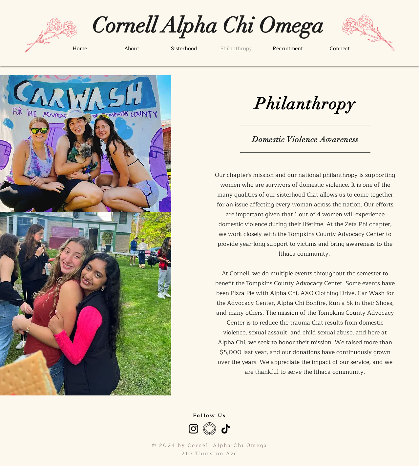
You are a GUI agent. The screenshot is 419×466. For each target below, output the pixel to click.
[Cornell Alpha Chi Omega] (208, 25)
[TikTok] (225, 428)
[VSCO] (209, 428)
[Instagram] (193, 428)
